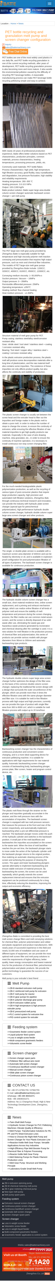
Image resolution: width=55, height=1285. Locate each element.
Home (13, 23)
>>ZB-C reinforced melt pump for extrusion (26, 991)
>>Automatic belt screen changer (22, 1064)
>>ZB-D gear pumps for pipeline (22, 997)
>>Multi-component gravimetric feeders (25, 1040)
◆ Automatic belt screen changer (17, 1212)
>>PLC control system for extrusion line (25, 1014)
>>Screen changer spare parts (21, 1058)
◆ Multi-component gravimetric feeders (20, 1232)
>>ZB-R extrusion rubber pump (21, 1003)
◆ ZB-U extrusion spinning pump (17, 1183)
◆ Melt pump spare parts (13, 1195)
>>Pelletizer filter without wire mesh (23, 1061)
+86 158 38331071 (26, 1096)
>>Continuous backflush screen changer (25, 1067)
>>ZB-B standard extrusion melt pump (24, 988)
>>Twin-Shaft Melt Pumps (19, 1122)
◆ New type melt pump (12, 1192)
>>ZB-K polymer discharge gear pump (24, 1000)
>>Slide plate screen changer (20, 1072)
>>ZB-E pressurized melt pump (21, 1011)
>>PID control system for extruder (22, 1017)
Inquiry (8, 44)
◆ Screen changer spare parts (16, 1215)
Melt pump (7, 1179)
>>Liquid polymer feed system (21, 1035)
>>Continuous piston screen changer (24, 1075)
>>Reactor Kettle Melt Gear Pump (22, 1154)
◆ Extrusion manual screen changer (18, 1203)
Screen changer (10, 1219)
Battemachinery (43, 1253)
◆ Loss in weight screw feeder (16, 1223)
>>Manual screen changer (19, 1070)
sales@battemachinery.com (18, 47)
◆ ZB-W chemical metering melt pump (19, 1186)
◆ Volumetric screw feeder (14, 1226)
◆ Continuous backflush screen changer (20, 1209)
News (20, 23)
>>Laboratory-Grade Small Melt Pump (24, 1169)
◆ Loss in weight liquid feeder (15, 1229)
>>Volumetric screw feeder (19, 1043)
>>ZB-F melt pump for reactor (20, 994)
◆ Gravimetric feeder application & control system (24, 1235)
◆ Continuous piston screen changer (18, 1206)
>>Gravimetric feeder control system (24, 1032)
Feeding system (10, 1199)
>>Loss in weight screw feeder (21, 1037)
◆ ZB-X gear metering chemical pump (19, 1189)
